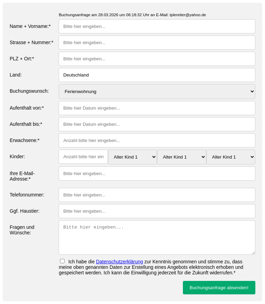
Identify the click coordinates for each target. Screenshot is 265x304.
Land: (16, 75)
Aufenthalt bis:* (26, 124)
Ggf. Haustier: (24, 211)
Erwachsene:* (24, 140)
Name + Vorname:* (30, 26)
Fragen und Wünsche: (22, 229)
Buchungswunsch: (29, 91)
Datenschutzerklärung (119, 261)
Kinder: (17, 156)
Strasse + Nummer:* (31, 42)
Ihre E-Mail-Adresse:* (22, 176)
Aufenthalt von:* (27, 108)
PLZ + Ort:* (22, 58)
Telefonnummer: (27, 194)
